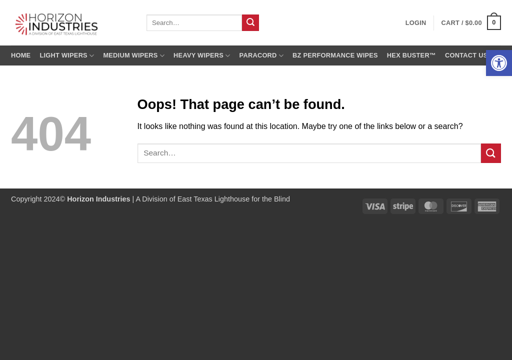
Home (20, 55)
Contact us (466, 55)
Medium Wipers (133, 55)
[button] (499, 63)
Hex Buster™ (411, 55)
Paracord (262, 55)
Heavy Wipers (202, 55)
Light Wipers (67, 55)
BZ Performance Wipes (335, 55)
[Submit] (250, 23)
